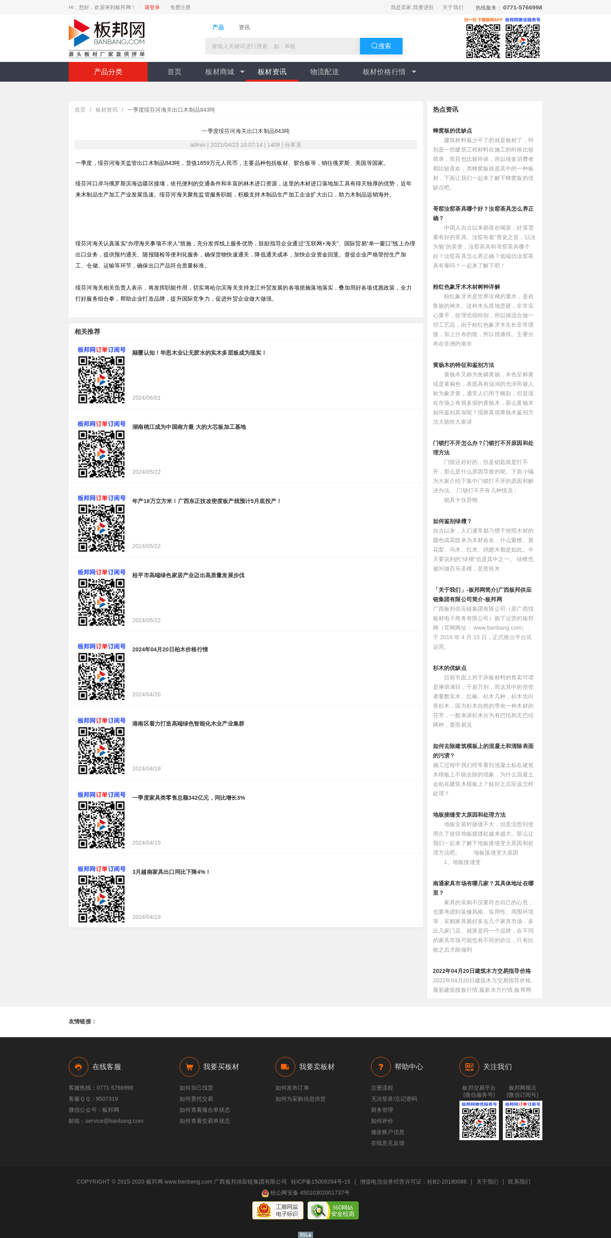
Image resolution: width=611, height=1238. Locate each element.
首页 (174, 72)
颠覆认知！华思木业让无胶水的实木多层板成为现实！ (199, 353)
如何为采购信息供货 (301, 1099)
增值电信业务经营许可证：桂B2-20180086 (413, 1181)
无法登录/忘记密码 (394, 1099)
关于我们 (452, 7)
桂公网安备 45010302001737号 (305, 1193)
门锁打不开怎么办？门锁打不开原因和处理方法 (483, 448)
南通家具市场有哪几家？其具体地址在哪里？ (483, 888)
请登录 (152, 7)
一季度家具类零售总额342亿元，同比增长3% (188, 798)
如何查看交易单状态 (205, 1121)
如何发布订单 (292, 1088)
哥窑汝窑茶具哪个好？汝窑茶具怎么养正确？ (483, 213)
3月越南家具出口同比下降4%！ (171, 872)
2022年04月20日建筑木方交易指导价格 (482, 971)
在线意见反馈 (388, 1143)
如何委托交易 (196, 1099)
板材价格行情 (389, 72)
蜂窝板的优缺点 (452, 130)
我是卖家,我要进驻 (412, 7)
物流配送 (324, 72)
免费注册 (180, 7)
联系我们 (519, 1181)
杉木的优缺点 (450, 668)
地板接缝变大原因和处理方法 (469, 815)
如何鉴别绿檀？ (452, 521)
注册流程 (382, 1088)
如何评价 (382, 1121)
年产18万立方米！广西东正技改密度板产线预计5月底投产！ (207, 501)
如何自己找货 (196, 1088)
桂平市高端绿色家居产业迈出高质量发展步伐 (188, 575)
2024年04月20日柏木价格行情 (170, 649)
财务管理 (382, 1110)
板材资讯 (272, 72)
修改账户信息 (388, 1132)
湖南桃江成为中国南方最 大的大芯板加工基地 (189, 427)
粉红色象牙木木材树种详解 (466, 287)
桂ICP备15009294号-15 (320, 1181)
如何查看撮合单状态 (205, 1110)
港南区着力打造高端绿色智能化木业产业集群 (188, 723)
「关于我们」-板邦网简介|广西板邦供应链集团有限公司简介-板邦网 (482, 594)
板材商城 (225, 72)
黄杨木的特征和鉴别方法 (464, 365)
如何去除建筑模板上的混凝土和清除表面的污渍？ (483, 751)
